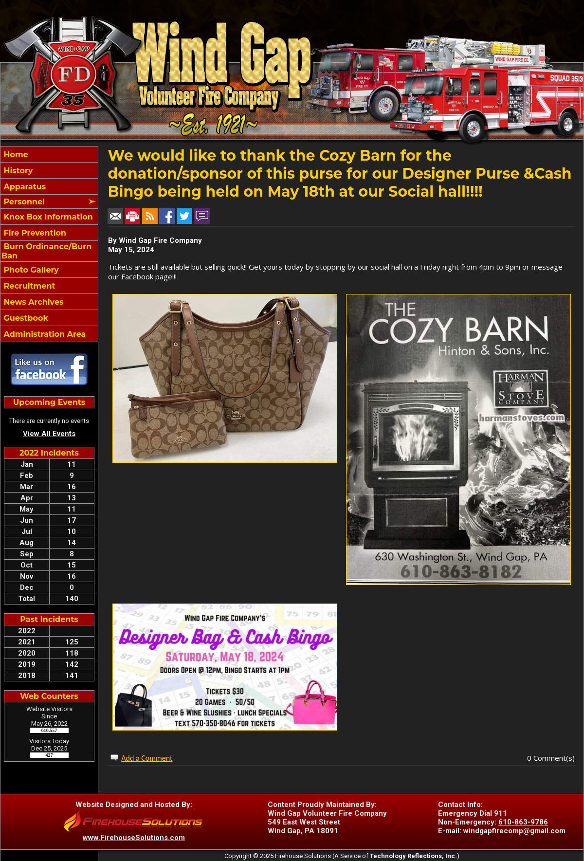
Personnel (23, 201)
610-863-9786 (523, 822)
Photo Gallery (30, 270)
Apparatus (23, 186)
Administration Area (43, 334)
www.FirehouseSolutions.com (134, 837)
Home (14, 154)
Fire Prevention (33, 233)
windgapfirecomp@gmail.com (514, 830)
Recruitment (28, 286)
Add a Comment (146, 758)
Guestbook (24, 318)
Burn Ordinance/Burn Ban (46, 251)
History (17, 170)
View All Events (49, 433)
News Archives (32, 302)
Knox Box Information (47, 216)
